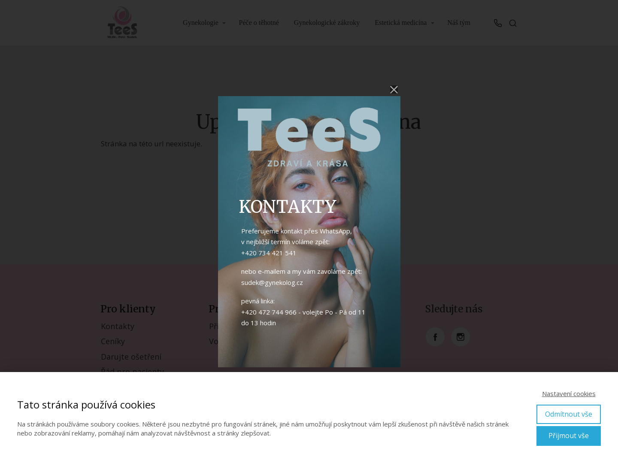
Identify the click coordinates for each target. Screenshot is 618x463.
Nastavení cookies (569, 393)
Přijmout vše (568, 435)
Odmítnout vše (568, 414)
